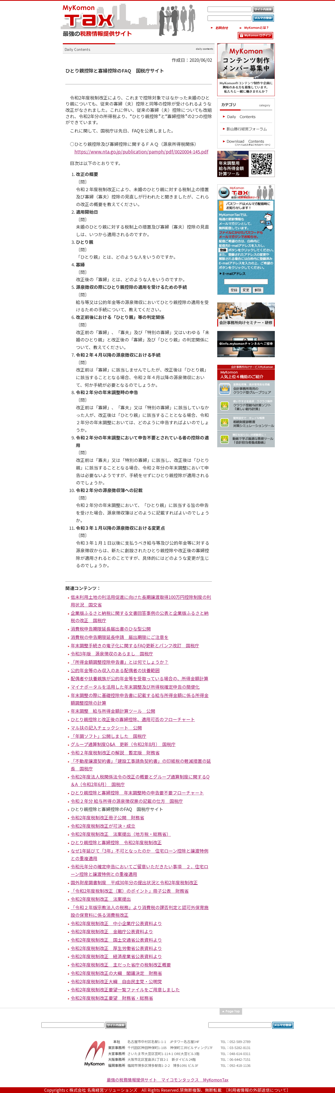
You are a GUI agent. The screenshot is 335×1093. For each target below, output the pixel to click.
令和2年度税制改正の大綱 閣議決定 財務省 (116, 973)
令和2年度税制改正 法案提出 (101, 899)
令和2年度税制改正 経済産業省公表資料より (116, 956)
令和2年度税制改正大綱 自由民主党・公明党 (116, 981)
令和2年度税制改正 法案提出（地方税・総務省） (121, 834)
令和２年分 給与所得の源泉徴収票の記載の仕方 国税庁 (127, 801)
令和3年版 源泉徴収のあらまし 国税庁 (112, 653)
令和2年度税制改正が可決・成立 (103, 825)
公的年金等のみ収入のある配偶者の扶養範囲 (115, 670)
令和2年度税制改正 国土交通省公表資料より (116, 939)
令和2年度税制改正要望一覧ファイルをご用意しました (125, 989)
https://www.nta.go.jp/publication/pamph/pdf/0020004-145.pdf (141, 151)
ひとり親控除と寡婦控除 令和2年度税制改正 (116, 842)
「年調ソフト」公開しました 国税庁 (108, 736)
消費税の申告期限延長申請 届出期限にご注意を (120, 637)
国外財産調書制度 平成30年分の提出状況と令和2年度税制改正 (134, 882)
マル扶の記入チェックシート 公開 (106, 727)
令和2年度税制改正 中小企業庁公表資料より (116, 923)
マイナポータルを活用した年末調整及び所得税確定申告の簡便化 (135, 686)
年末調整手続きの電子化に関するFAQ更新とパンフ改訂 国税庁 (135, 645)
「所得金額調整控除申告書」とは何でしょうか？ (120, 662)
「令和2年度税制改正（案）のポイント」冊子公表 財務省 (130, 890)
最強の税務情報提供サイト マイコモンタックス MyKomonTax (167, 1080)
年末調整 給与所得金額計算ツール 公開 (113, 711)
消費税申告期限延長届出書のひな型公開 (111, 628)
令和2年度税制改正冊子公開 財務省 (107, 817)
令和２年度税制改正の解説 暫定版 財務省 (115, 752)
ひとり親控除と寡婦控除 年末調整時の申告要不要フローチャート (137, 792)
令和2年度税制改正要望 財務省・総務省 (112, 998)
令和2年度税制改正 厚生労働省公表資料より (116, 948)
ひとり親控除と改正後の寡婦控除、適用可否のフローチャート (133, 719)
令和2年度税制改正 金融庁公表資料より (112, 931)
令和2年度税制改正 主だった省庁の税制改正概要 (121, 964)
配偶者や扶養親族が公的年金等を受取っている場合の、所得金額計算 (139, 678)
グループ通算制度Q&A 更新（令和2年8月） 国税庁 (123, 744)
